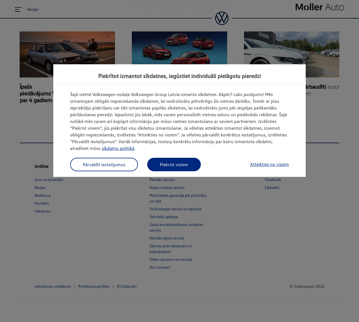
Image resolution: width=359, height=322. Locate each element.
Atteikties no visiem (269, 164)
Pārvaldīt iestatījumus (104, 164)
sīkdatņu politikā (118, 148)
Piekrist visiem (174, 164)
